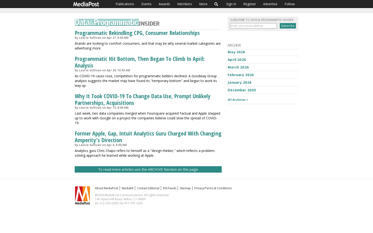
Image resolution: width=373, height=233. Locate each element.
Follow (290, 4)
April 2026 (237, 59)
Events (146, 4)
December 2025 (242, 89)
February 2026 (241, 74)
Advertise (270, 4)
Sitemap (185, 188)
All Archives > (238, 100)
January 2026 (239, 82)
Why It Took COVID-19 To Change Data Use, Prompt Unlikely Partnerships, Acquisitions (142, 99)
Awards (164, 4)
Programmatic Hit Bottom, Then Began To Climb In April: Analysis (140, 62)
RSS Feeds (169, 188)
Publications (125, 4)
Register (249, 4)
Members (184, 4)
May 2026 (236, 51)
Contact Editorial (148, 188)
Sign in (231, 4)
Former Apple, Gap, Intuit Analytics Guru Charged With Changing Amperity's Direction (148, 136)
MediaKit (127, 188)
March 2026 (238, 67)
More (203, 4)
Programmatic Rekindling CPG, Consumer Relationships (137, 33)
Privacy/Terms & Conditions (213, 188)
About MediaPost (106, 188)
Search (216, 4)
